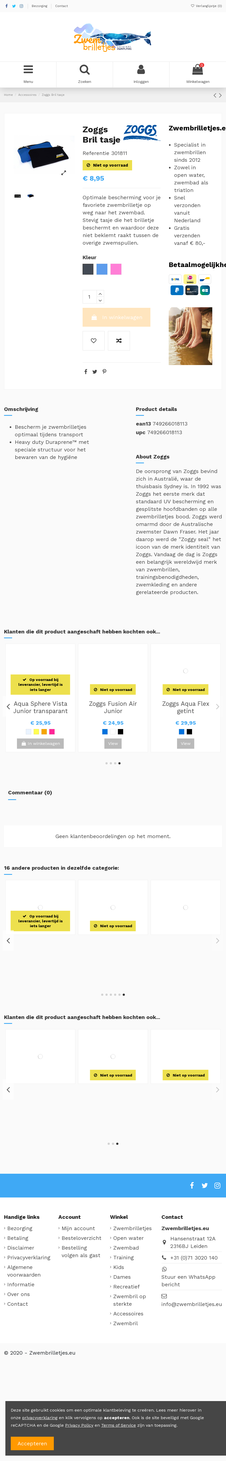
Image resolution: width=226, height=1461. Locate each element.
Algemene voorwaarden (24, 1271)
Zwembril (125, 1323)
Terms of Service (118, 1425)
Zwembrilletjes (132, 1228)
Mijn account (78, 1228)
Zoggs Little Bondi (40, 1089)
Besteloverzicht (81, 1238)
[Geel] (52, 731)
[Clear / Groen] (116, 737)
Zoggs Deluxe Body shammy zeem (40, 944)
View (40, 743)
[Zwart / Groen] (185, 731)
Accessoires (128, 1313)
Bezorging (40, 6)
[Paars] (67, 731)
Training (123, 1257)
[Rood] (20, 731)
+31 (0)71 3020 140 (194, 1257)
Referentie (96, 153)
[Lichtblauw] (36, 731)
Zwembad (126, 1247)
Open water (128, 1238)
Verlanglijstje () (206, 6)
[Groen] (44, 731)
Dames (122, 1277)
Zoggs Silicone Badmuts (40, 707)
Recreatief (126, 1286)
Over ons (18, 1294)
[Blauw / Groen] (36, 1117)
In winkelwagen (116, 317)
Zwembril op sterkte (129, 1300)
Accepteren (32, 1443)
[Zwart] (28, 731)
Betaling (17, 1238)
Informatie (20, 1284)
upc (141, 432)
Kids (118, 1267)
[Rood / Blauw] (52, 1117)
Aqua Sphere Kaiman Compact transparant (113, 711)
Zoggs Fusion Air (186, 703)
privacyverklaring (40, 1417)
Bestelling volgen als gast (81, 1251)
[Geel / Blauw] (44, 1117)
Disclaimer (20, 1247)
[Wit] (13, 731)
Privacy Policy (79, 1425)
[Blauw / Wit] (177, 731)
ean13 (143, 423)
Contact (61, 6)
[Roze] (59, 731)
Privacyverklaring (28, 1257)
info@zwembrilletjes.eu (191, 1304)
